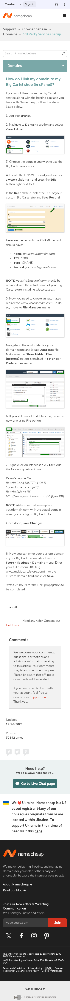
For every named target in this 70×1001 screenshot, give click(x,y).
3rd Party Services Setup (42, 34)
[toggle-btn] (63, 65)
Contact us (13, 4)
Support (9, 29)
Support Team (39, 697)
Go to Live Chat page (35, 783)
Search (63, 53)
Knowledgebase (34, 29)
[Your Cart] (56, 4)
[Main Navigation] (64, 16)
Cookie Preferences (52, 971)
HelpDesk (12, 625)
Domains (10, 34)
